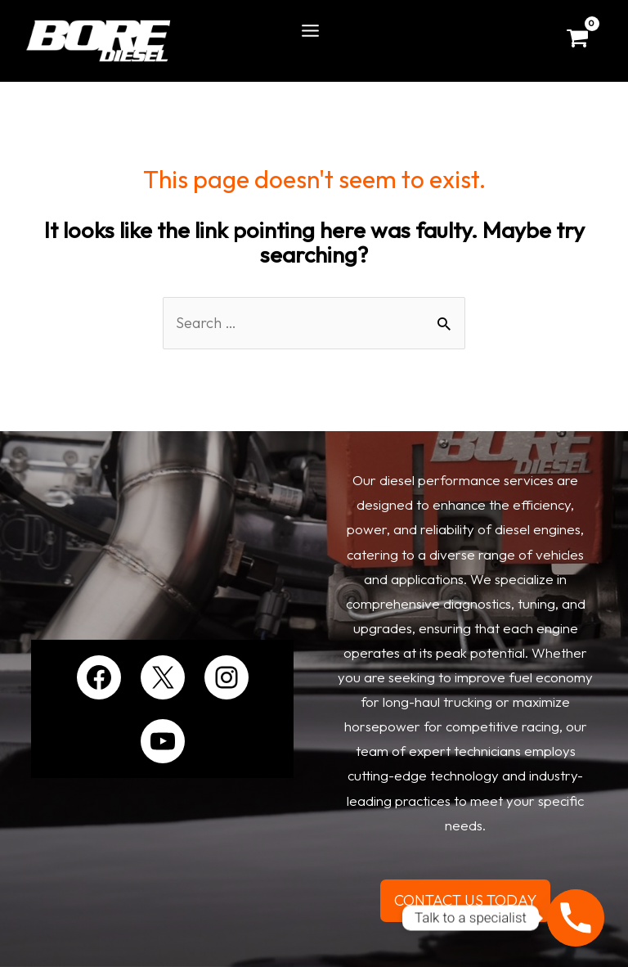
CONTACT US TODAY (465, 900)
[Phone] (575, 918)
